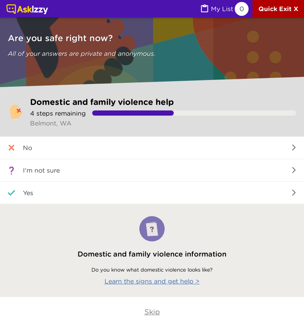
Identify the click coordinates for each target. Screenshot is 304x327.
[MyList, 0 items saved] (224, 9)
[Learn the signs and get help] (152, 250)
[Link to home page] (27, 10)
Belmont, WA (51, 123)
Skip (152, 311)
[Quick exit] (278, 9)
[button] (152, 148)
